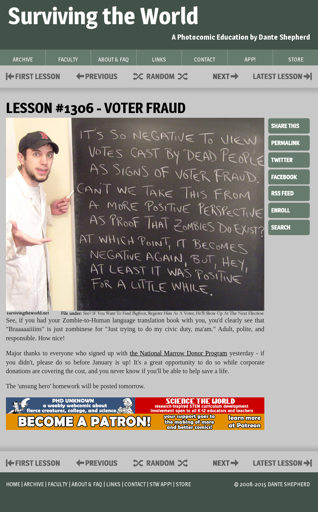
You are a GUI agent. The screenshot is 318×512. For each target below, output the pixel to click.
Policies (95, 75)
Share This (289, 126)
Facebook (289, 176)
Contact (227, 75)
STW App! (160, 484)
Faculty (58, 484)
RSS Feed (289, 192)
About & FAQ (87, 484)
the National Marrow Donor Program (178, 353)
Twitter (289, 159)
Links (113, 484)
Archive (34, 484)
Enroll (289, 209)
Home (13, 484)
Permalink (289, 142)
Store (183, 484)
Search (289, 226)
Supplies (165, 75)
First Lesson (33, 75)
